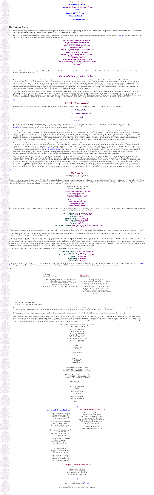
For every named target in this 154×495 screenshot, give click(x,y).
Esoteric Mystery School (50, 148)
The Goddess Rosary (77, 4)
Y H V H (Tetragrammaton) (77, 103)
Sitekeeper (86, 483)
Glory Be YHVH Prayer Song (77, 13)
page (82, 2)
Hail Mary (46, 275)
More (64, 7)
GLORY (33, 302)
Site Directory (78, 482)
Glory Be (121, 35)
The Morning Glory (77, 20)
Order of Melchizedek (54, 149)
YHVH (77, 9)
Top (77, 407)
